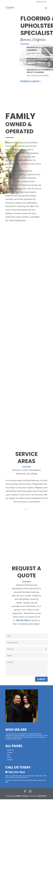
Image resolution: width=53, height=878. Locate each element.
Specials (10, 759)
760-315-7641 (16, 772)
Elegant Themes (22, 796)
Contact (9, 752)
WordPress (42, 796)
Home (9, 757)
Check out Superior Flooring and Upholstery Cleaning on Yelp (25, 781)
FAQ (8, 755)
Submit (41, 679)
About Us (10, 750)
